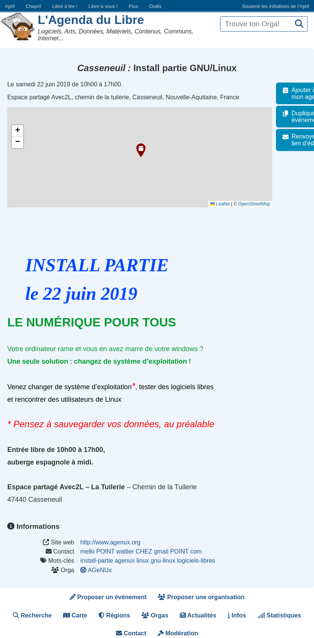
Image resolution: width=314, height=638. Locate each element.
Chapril (33, 6)
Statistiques (279, 615)
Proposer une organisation (201, 597)
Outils (155, 6)
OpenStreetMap (258, 204)
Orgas (154, 615)
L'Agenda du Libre (91, 20)
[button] (140, 150)
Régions (114, 615)
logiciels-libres (196, 560)
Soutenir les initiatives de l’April (275, 6)
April (10, 6)
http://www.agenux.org (110, 542)
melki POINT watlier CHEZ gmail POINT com (140, 551)
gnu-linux (163, 560)
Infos (237, 615)
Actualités (198, 615)
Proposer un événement (108, 597)
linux (142, 560)
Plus (133, 6)
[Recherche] (299, 24)
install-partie (96, 560)
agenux (125, 560)
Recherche (32, 615)
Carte (75, 615)
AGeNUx (96, 570)
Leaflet (224, 204)
